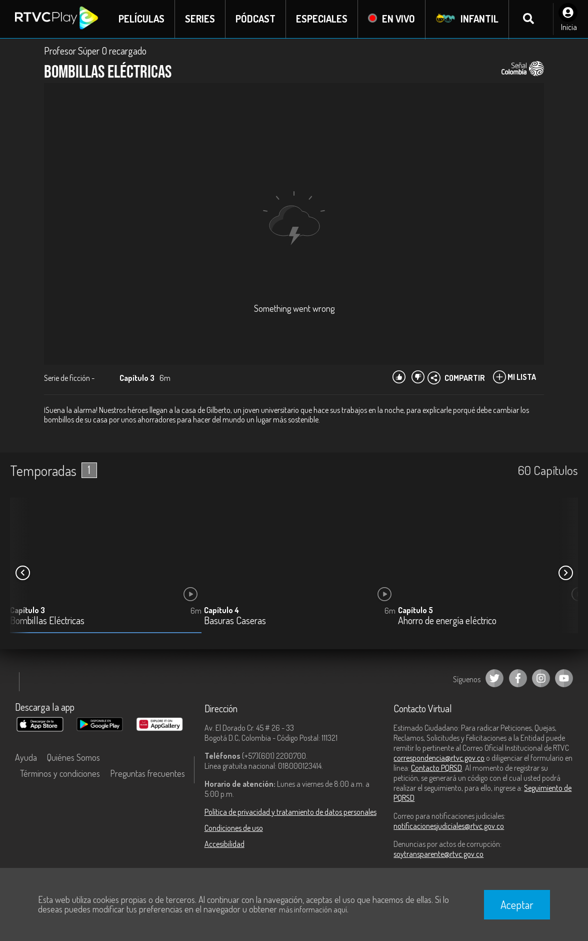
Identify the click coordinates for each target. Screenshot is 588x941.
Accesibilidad (224, 844)
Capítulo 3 (27, 611)
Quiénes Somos (73, 757)
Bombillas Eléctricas (47, 621)
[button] (565, 573)
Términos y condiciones (60, 773)
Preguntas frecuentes (147, 773)
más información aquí (313, 909)
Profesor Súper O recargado (95, 51)
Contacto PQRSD (436, 768)
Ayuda (26, 757)
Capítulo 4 (221, 611)
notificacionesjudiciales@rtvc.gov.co (449, 826)
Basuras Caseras (235, 621)
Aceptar (517, 904)
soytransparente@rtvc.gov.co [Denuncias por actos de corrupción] (439, 854)
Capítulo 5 (415, 611)
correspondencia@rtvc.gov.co (439, 758)
